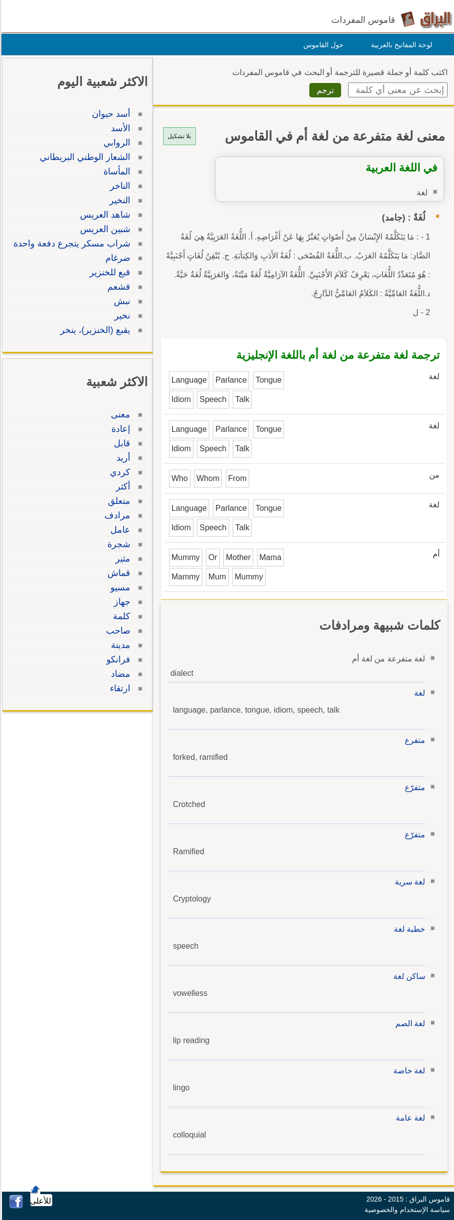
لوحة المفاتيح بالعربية (400, 45)
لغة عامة (409, 1118)
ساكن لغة (408, 976)
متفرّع (413, 787)
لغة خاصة (408, 1070)
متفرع (413, 740)
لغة (418, 693)
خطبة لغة (408, 929)
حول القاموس (322, 45)
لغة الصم (409, 1023)
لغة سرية (408, 882)
